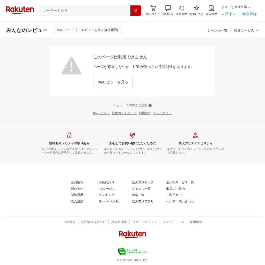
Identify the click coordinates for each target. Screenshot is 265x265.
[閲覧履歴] (181, 10)
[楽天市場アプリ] (143, 202)
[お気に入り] (196, 10)
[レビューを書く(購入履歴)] (100, 30)
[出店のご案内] (175, 189)
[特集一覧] (138, 195)
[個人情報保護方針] (93, 222)
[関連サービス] (246, 30)
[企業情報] (69, 222)
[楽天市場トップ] (143, 182)
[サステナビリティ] (144, 222)
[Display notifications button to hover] (153, 10)
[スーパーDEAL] (109, 202)
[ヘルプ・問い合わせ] (180, 202)
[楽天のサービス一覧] (180, 182)
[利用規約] (145, 113)
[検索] (135, 10)
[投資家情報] (119, 222)
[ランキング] (106, 195)
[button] (168, 10)
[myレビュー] (65, 30)
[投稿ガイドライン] (124, 113)
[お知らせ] (168, 10)
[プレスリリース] (173, 222)
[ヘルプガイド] (162, 113)
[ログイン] (228, 13)
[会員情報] (77, 182)
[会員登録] (249, 13)
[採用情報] (196, 222)
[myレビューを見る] (113, 82)
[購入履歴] (211, 10)
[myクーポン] (107, 189)
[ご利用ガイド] (175, 195)
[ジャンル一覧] (217, 30)
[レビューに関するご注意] (132, 105)
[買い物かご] (78, 189)
